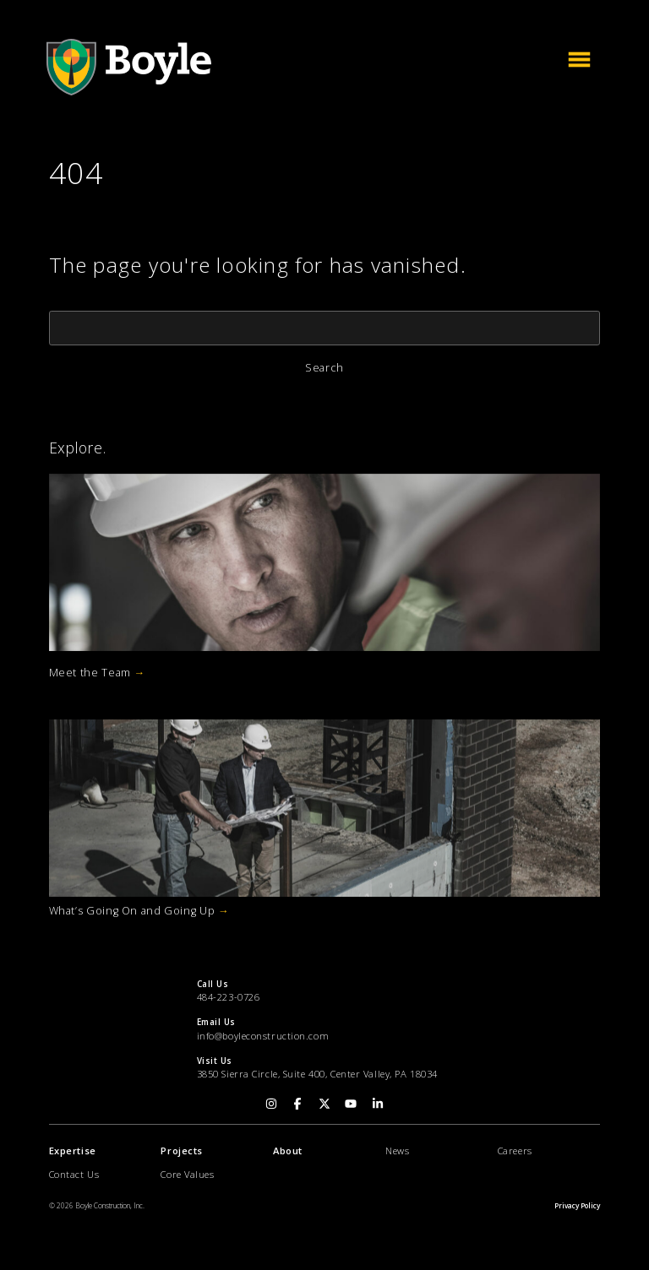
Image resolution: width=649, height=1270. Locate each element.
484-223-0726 (228, 996)
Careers (515, 1150)
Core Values (187, 1174)
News (397, 1150)
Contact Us (74, 1174)
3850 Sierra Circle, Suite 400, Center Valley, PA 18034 (317, 1073)
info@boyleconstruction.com (263, 1035)
